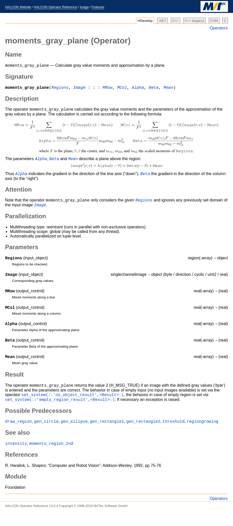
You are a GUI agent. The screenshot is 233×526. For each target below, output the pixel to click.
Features (97, 7)
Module (15, 490)
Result (14, 385)
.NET (162, 21)
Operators (219, 28)
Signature (19, 77)
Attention (18, 193)
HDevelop (145, 21)
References (21, 469)
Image (84, 7)
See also (17, 446)
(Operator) (67, 40)
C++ (175, 21)
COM (214, 21)
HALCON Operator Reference (55, 7)
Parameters (21, 252)
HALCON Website (18, 7)
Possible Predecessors (38, 423)
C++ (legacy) (194, 21)
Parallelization (25, 221)
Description (22, 100)
